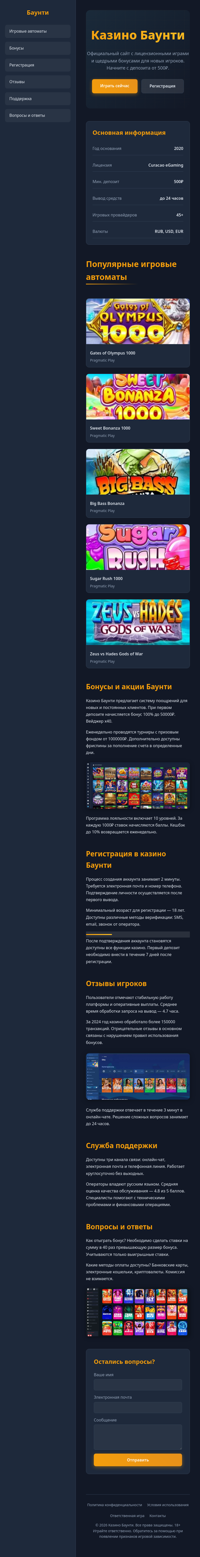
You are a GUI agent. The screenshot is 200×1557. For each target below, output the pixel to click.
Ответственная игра (127, 1515)
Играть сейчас (114, 85)
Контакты (157, 1515)
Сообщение (105, 1420)
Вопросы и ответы (27, 115)
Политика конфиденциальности (114, 1504)
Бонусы (16, 48)
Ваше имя (104, 1374)
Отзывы (17, 81)
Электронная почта (113, 1397)
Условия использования (168, 1504)
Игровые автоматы (28, 31)
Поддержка (20, 98)
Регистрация (21, 65)
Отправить (138, 1460)
